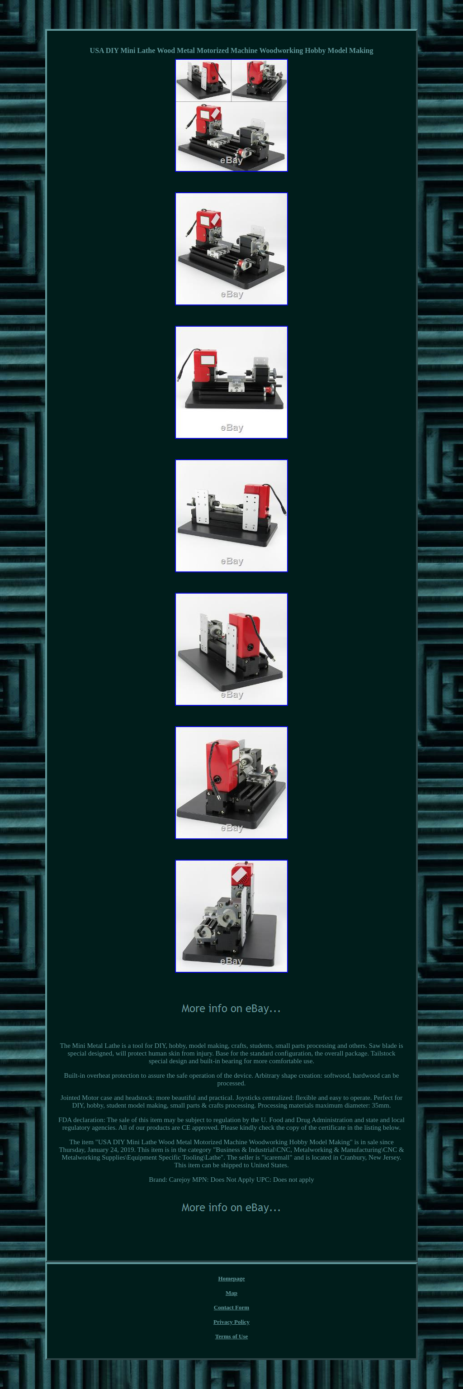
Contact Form (231, 1307)
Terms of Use (231, 1336)
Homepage (231, 1278)
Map (231, 1292)
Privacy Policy (231, 1321)
